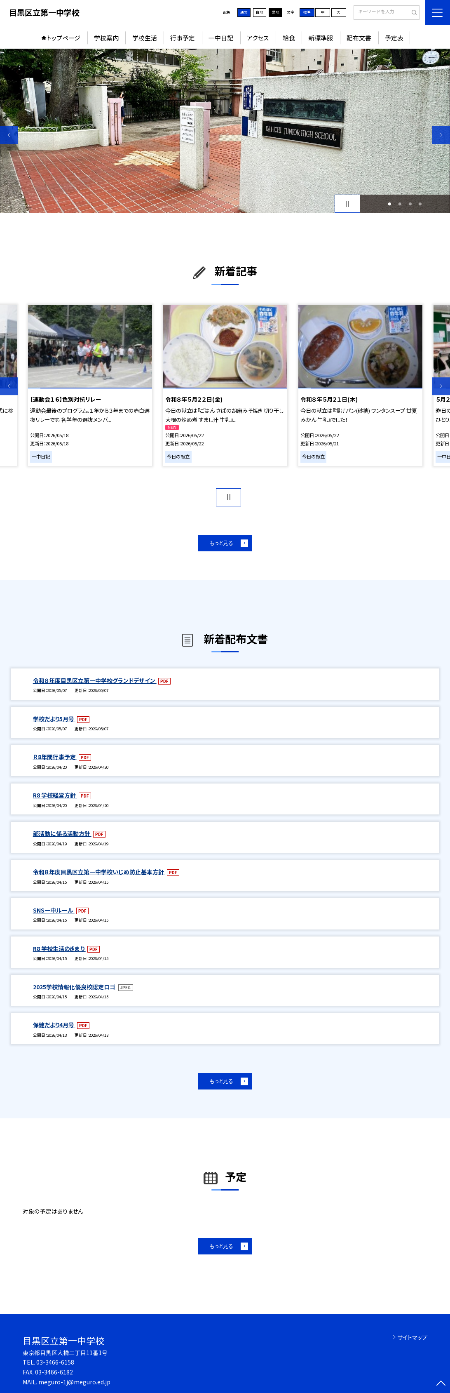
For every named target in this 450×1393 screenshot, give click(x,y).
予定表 (394, 37)
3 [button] (410, 204)
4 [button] (420, 204)
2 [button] (400, 204)
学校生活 (144, 37)
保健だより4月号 (54, 1025)
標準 (307, 12)
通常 (244, 12)
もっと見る (221, 543)
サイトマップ (412, 1337)
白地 (259, 12)
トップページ (63, 37)
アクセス (258, 37)
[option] (225, 131)
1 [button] (389, 204)
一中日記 (221, 37)
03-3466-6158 (55, 1362)
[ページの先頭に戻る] (441, 1384)
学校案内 (106, 37)
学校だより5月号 (54, 719)
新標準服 (320, 37)
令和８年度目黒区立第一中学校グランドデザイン (95, 680)
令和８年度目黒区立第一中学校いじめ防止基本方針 (99, 872)
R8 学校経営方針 (55, 795)
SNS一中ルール (54, 910)
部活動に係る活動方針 (62, 833)
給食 (289, 37)
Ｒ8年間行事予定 (55, 757)
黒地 (275, 12)
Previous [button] (9, 135)
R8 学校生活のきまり (59, 948)
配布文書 (359, 37)
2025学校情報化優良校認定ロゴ (75, 987)
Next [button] (441, 135)
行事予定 (182, 37)
